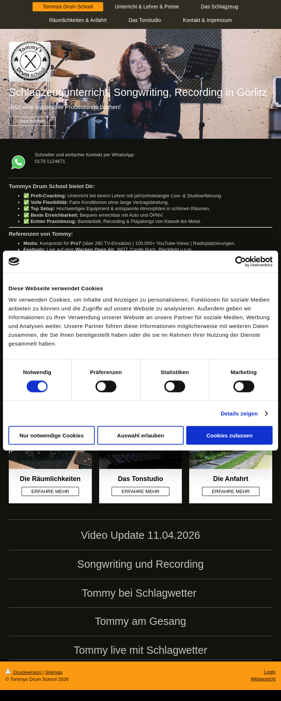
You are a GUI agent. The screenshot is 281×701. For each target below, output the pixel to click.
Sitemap (54, 672)
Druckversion (23, 672)
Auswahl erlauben (140, 435)
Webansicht (263, 679)
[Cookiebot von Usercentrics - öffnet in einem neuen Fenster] (241, 261)
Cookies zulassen (229, 435)
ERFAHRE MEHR (50, 491)
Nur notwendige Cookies (51, 435)
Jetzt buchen (32, 121)
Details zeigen (239, 413)
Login (270, 672)
